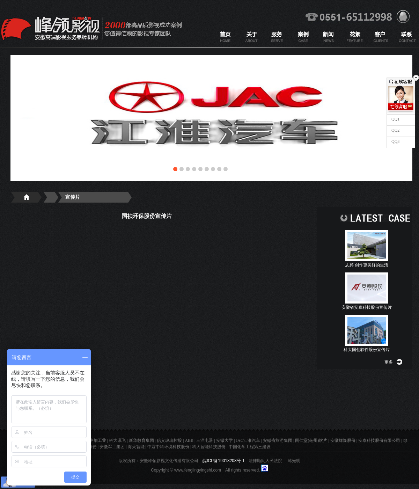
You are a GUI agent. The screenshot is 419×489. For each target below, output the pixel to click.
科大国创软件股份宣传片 (367, 349)
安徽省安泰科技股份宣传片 (366, 307)
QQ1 (394, 119)
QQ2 (394, 130)
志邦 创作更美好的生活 (366, 265)
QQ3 (394, 141)
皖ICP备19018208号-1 (223, 460)
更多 (388, 362)
